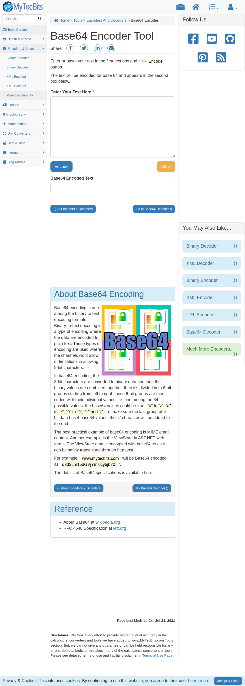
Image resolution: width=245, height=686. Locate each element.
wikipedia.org (108, 522)
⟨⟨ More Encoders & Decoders (78, 488)
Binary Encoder (18, 58)
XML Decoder (16, 86)
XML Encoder (16, 76)
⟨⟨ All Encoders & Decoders (73, 209)
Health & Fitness (23, 39)
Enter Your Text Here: (71, 92)
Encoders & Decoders (23, 48)
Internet (23, 152)
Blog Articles (23, 162)
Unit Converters (23, 133)
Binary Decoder (18, 67)
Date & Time (23, 143)
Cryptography (23, 114)
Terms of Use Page (157, 655)
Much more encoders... (211, 350)
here (148, 472)
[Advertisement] (113, 250)
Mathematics (23, 124)
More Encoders (20, 95)
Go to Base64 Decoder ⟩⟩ (154, 209)
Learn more (198, 680)
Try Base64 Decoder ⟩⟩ (152, 488)
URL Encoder (211, 314)
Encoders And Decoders (106, 20)
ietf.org (119, 528)
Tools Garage (15, 29)
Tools (77, 20)
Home (61, 20)
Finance (23, 104)
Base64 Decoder (211, 332)
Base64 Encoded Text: (72, 178)
